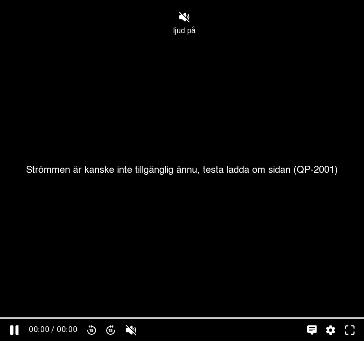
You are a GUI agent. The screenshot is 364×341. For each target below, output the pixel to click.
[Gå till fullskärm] (349, 330)
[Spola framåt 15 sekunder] (110, 330)
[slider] (182, 318)
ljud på (184, 23)
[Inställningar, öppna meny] (330, 330)
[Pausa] (14, 330)
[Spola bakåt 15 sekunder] (91, 330)
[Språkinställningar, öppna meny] (311, 330)
